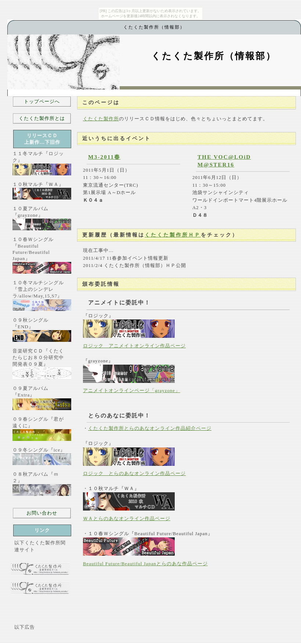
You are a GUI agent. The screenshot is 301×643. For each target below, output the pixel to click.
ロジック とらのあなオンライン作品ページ (134, 473)
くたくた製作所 (101, 118)
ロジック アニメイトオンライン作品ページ (134, 345)
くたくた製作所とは (42, 118)
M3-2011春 (104, 157)
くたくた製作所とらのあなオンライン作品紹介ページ (149, 428)
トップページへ (42, 101)
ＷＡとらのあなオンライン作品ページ (126, 518)
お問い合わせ (41, 513)
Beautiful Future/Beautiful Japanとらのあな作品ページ (145, 563)
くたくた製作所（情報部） (213, 56)
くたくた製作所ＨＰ (173, 235)
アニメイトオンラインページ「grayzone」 (131, 390)
